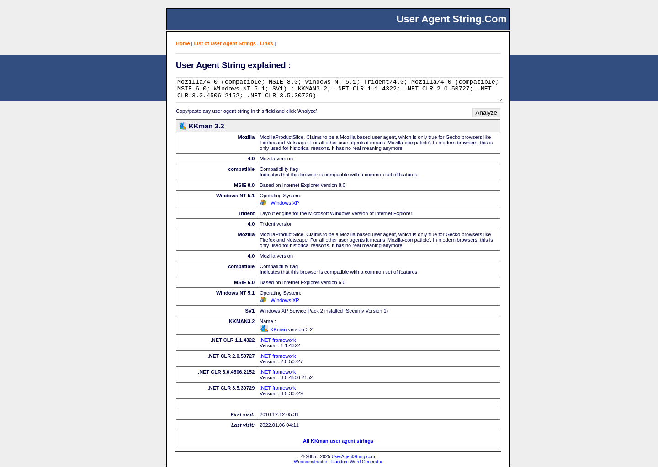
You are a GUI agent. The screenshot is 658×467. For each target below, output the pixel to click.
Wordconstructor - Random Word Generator (338, 461)
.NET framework (278, 340)
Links (266, 43)
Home (183, 43)
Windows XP (285, 203)
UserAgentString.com (353, 456)
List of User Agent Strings (225, 43)
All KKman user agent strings (338, 441)
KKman (278, 329)
